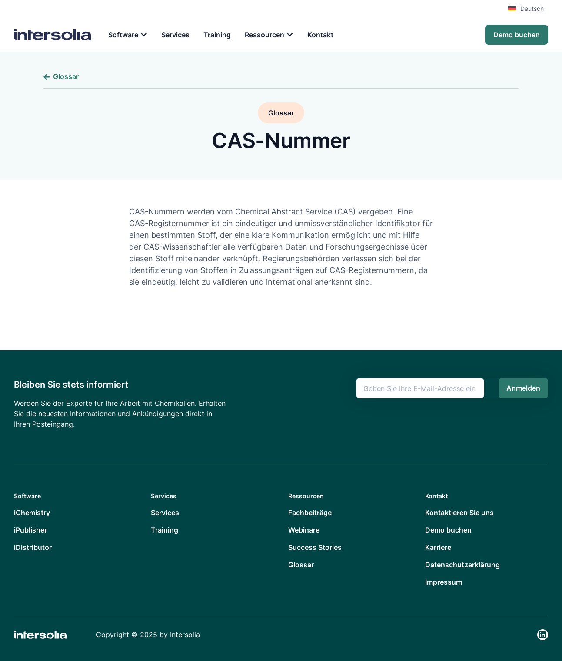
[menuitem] (528, 8)
